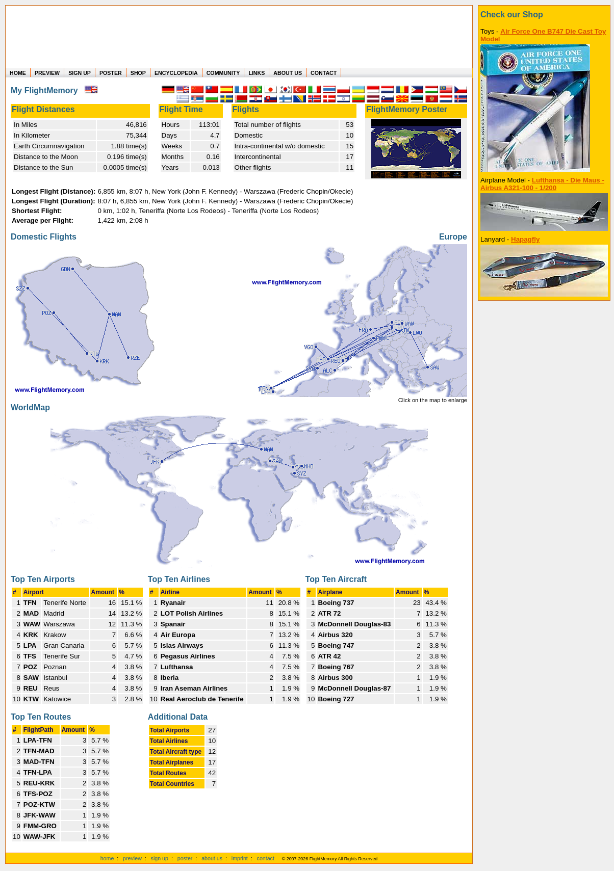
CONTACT (324, 73)
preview (132, 858)
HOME (18, 73)
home (107, 858)
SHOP (138, 73)
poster (185, 858)
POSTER (110, 73)
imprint (240, 858)
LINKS (256, 73)
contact (265, 858)
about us (211, 858)
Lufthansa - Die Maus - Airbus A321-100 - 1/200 (542, 184)
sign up (159, 858)
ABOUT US (287, 73)
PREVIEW (47, 73)
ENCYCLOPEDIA (176, 73)
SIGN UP (79, 73)
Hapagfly (525, 239)
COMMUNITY (223, 73)
